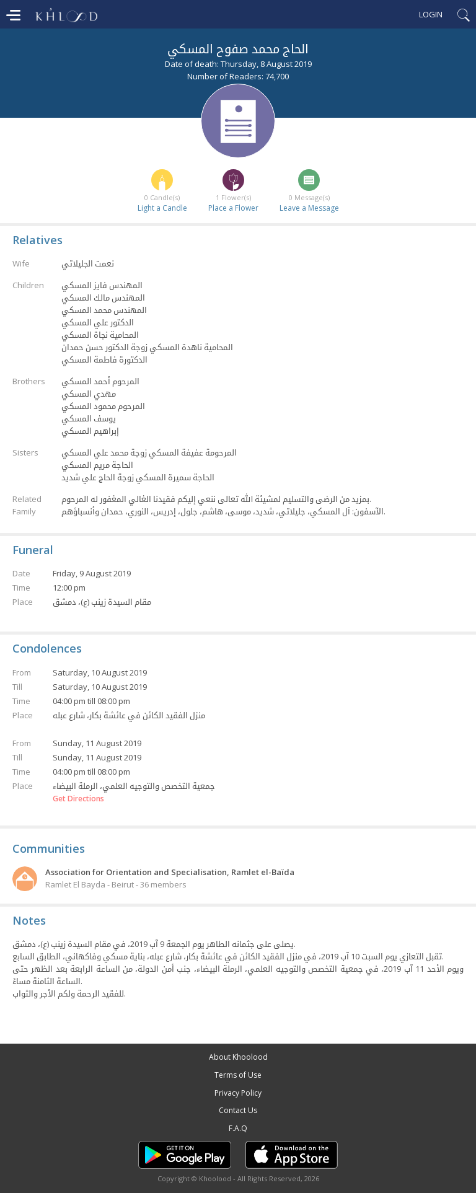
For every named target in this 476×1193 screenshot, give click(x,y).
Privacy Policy (238, 1093)
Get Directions (78, 799)
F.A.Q (238, 1128)
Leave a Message (309, 208)
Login (431, 14)
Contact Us (238, 1110)
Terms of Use (238, 1075)
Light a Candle (162, 208)
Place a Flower (233, 208)
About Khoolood (238, 1057)
